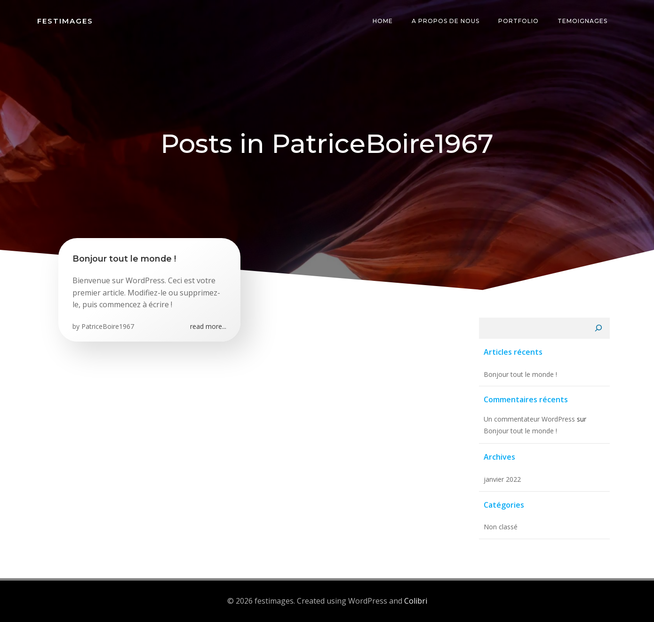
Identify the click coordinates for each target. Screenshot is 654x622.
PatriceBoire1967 (107, 326)
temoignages (582, 20)
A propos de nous (445, 20)
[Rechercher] (598, 328)
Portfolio (518, 20)
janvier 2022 (502, 479)
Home (383, 20)
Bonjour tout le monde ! (520, 374)
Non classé (501, 526)
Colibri (415, 601)
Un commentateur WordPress (529, 419)
